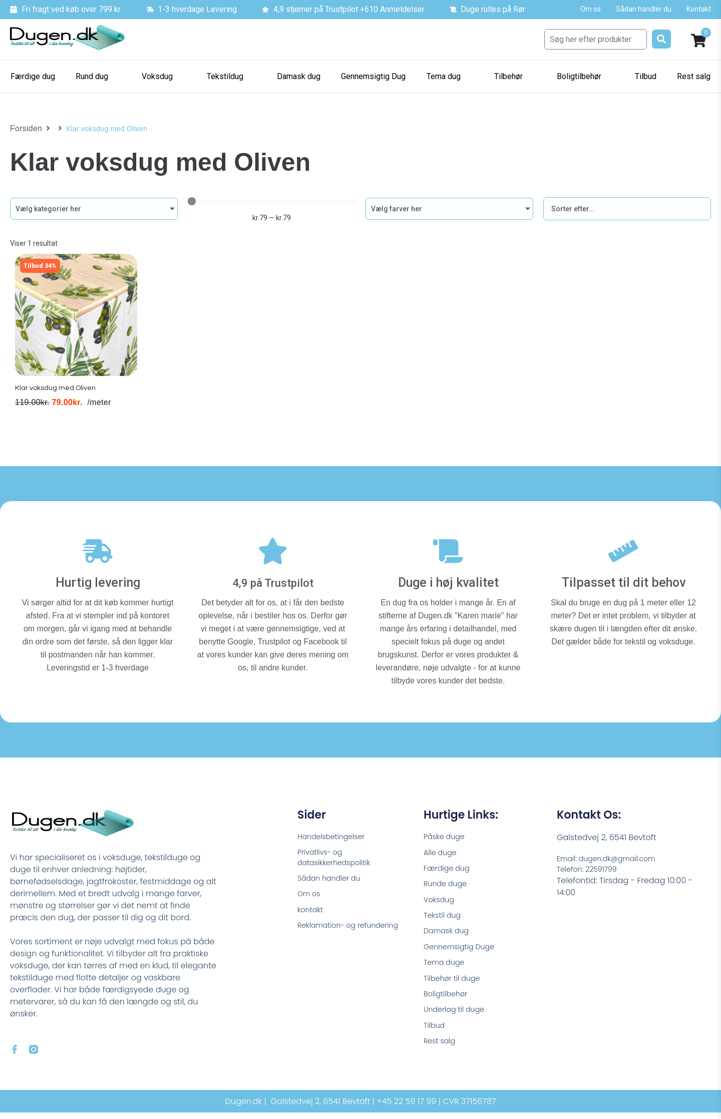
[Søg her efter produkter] (595, 39)
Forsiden (24, 128)
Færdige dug (449, 867)
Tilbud (435, 1037)
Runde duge (448, 884)
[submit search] (661, 39)
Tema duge (447, 969)
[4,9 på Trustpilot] (273, 551)
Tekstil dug (444, 918)
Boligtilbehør (448, 1003)
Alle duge (442, 850)
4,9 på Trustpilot (273, 577)
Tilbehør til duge (455, 986)
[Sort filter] (627, 208)
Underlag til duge (458, 1020)
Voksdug (441, 901)
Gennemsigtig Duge (463, 952)
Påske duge (447, 833)
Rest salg (441, 1054)
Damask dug (449, 935)
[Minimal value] (271, 201)
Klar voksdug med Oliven (56, 398)
